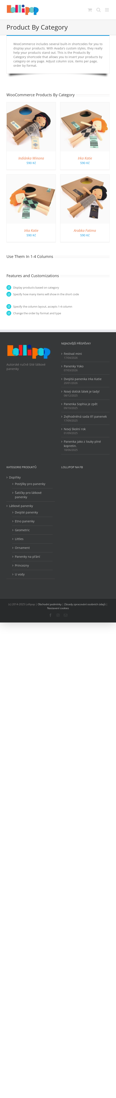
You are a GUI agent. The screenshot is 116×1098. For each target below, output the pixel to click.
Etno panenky (24, 521)
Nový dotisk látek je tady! (82, 391)
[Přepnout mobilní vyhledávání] (98, 10)
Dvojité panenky (26, 512)
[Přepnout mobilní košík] (90, 10)
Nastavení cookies (58, 608)
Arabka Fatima (85, 230)
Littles (19, 539)
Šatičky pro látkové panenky (28, 495)
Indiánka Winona (31, 158)
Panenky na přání (27, 557)
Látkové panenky (21, 506)
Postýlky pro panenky (30, 484)
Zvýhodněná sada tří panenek (85, 416)
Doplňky (15, 477)
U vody (20, 574)
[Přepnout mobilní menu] (107, 10)
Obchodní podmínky (49, 604)
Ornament (22, 548)
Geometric (22, 530)
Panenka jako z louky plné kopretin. (82, 443)
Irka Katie (85, 158)
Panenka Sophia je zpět (80, 404)
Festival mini (73, 354)
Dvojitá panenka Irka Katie (83, 379)
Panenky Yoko (73, 366)
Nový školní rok (75, 429)
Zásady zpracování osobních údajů (84, 604)
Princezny (22, 565)
